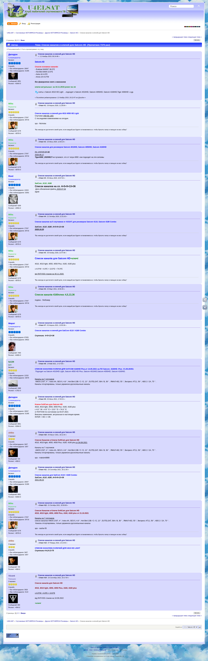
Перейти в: (178, 627)
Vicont (11, 575)
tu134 (11, 361)
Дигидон (12, 54)
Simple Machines (113, 647)
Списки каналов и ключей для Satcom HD (56, 54)
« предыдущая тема (179, 37)
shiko (11, 432)
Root (10, 176)
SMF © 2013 (104, 647)
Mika (10, 103)
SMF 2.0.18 (94, 647)
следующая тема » (194, 37)
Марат (11, 323)
